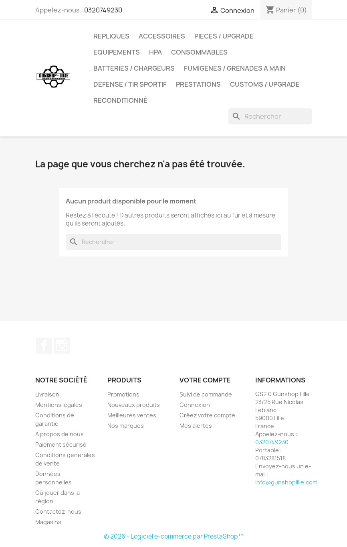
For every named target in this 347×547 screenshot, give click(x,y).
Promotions (123, 394)
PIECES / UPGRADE (224, 36)
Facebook (44, 346)
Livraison (47, 394)
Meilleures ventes (131, 415)
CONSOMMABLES (199, 52)
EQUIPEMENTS (116, 52)
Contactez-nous (58, 511)
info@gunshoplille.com (286, 482)
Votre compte (205, 380)
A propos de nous (59, 434)
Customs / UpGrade (265, 84)
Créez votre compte (207, 415)
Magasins (48, 522)
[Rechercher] (270, 116)
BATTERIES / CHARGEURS (134, 68)
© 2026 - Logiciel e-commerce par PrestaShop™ (174, 536)
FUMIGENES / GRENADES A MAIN (235, 68)
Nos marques (125, 425)
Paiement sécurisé (61, 444)
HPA (155, 52)
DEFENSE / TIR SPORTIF (130, 84)
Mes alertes (196, 425)
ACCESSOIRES (162, 36)
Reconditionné (120, 100)
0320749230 (103, 10)
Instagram (62, 346)
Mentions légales (58, 405)
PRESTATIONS (198, 84)
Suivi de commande (206, 394)
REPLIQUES (111, 36)
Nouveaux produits (133, 405)
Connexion (195, 405)
